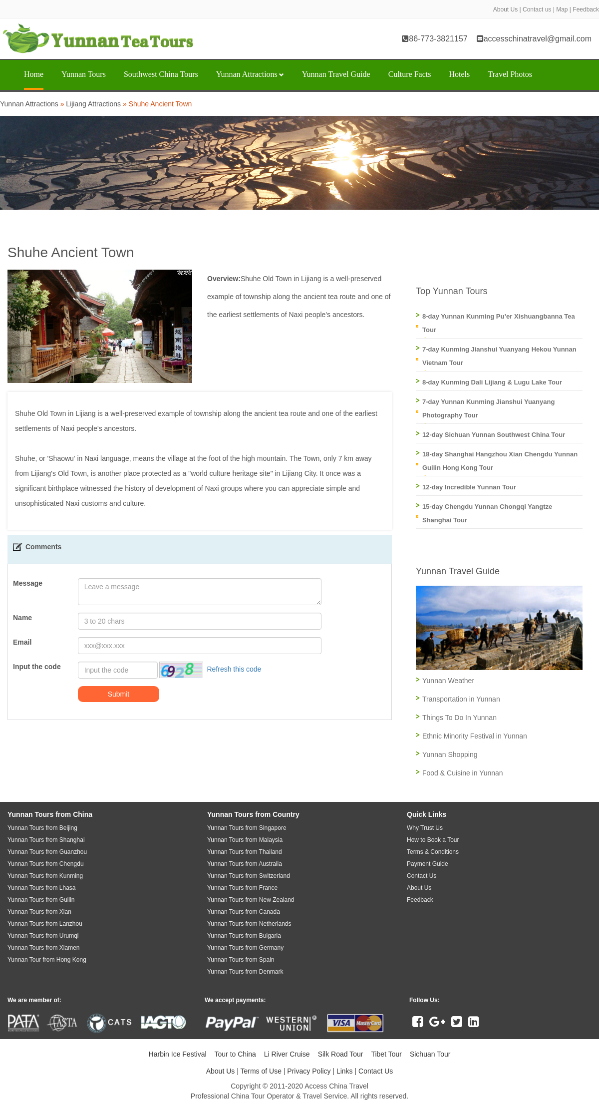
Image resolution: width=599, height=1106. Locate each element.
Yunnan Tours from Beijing (42, 827)
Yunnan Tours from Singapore (247, 827)
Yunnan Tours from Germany (245, 947)
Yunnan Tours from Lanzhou (44, 923)
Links (344, 1071)
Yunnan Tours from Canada (243, 911)
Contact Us (375, 1071)
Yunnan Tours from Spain (241, 959)
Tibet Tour (386, 1054)
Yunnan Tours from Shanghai (46, 839)
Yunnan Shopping (450, 754)
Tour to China (235, 1054)
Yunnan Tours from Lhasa (41, 887)
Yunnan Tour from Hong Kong (46, 959)
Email (22, 642)
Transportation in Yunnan (461, 699)
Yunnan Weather (448, 681)
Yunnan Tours (83, 74)
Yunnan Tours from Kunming (45, 875)
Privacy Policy (308, 1071)
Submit (119, 694)
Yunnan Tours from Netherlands (249, 923)
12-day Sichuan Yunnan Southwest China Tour (493, 434)
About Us (505, 9)
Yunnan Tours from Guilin (41, 899)
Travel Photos (510, 74)
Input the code (37, 667)
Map (562, 9)
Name (22, 618)
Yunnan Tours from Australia (244, 863)
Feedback (586, 9)
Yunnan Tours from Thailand (244, 851)
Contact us (537, 9)
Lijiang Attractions (93, 104)
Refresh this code (234, 669)
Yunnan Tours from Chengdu (45, 863)
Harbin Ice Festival (178, 1054)
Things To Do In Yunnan (459, 718)
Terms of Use (260, 1071)
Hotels (459, 74)
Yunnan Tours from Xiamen (43, 947)
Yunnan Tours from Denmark (245, 971)
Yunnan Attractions (250, 74)
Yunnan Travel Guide (336, 74)
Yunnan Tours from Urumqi (43, 935)
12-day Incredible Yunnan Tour (469, 487)
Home (33, 74)
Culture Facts (409, 74)
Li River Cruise (287, 1054)
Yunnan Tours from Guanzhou (47, 851)
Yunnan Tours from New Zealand (251, 899)
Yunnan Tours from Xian (39, 911)
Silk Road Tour (340, 1054)
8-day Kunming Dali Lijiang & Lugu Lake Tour (492, 382)
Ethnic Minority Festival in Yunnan (474, 736)
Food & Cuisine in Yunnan (462, 773)
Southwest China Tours (161, 74)
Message (27, 583)
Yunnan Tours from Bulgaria (244, 935)
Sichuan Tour (430, 1054)
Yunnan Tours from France (242, 887)
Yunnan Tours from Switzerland (248, 875)
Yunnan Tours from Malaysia (245, 839)
